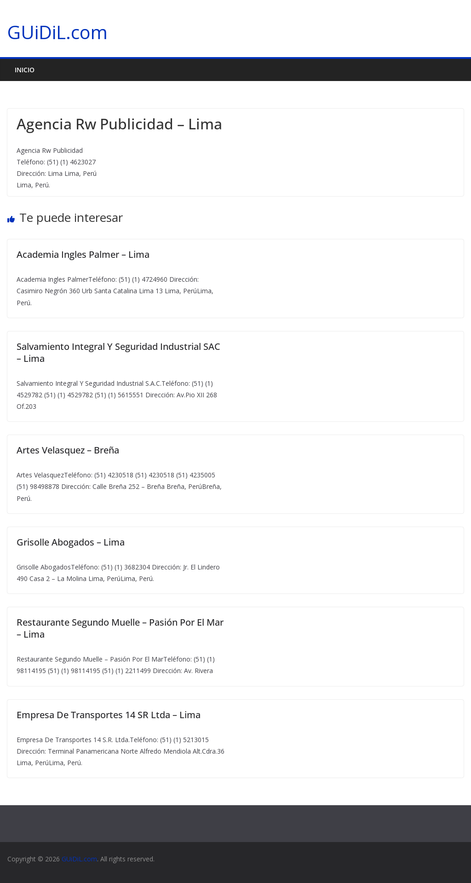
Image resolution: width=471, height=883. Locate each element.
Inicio (24, 69)
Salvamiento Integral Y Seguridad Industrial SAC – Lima (118, 352)
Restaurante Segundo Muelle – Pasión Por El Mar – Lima (120, 628)
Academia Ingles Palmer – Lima (83, 254)
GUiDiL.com (57, 32)
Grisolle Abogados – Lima (71, 542)
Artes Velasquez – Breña (68, 450)
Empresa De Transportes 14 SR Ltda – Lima (109, 715)
